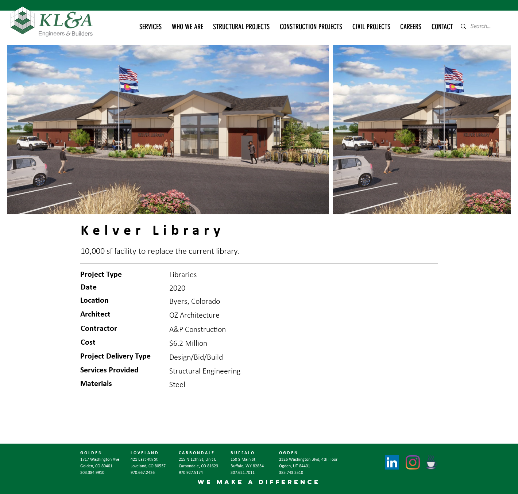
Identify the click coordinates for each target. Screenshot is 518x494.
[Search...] (482, 26)
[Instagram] (413, 462)
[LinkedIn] (392, 462)
